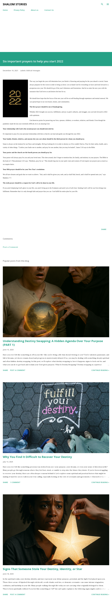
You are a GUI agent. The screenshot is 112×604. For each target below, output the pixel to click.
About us (34, 10)
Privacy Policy (19, 10)
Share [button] (103, 229)
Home (5, 10)
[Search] (102, 4)
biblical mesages (33, 70)
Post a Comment (10, 247)
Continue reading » (100, 370)
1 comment (15, 482)
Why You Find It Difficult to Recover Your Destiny (37, 457)
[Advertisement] (56, 34)
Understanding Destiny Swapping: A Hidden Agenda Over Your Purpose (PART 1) (53, 343)
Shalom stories (15, 4)
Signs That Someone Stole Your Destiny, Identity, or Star (42, 569)
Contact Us (49, 10)
